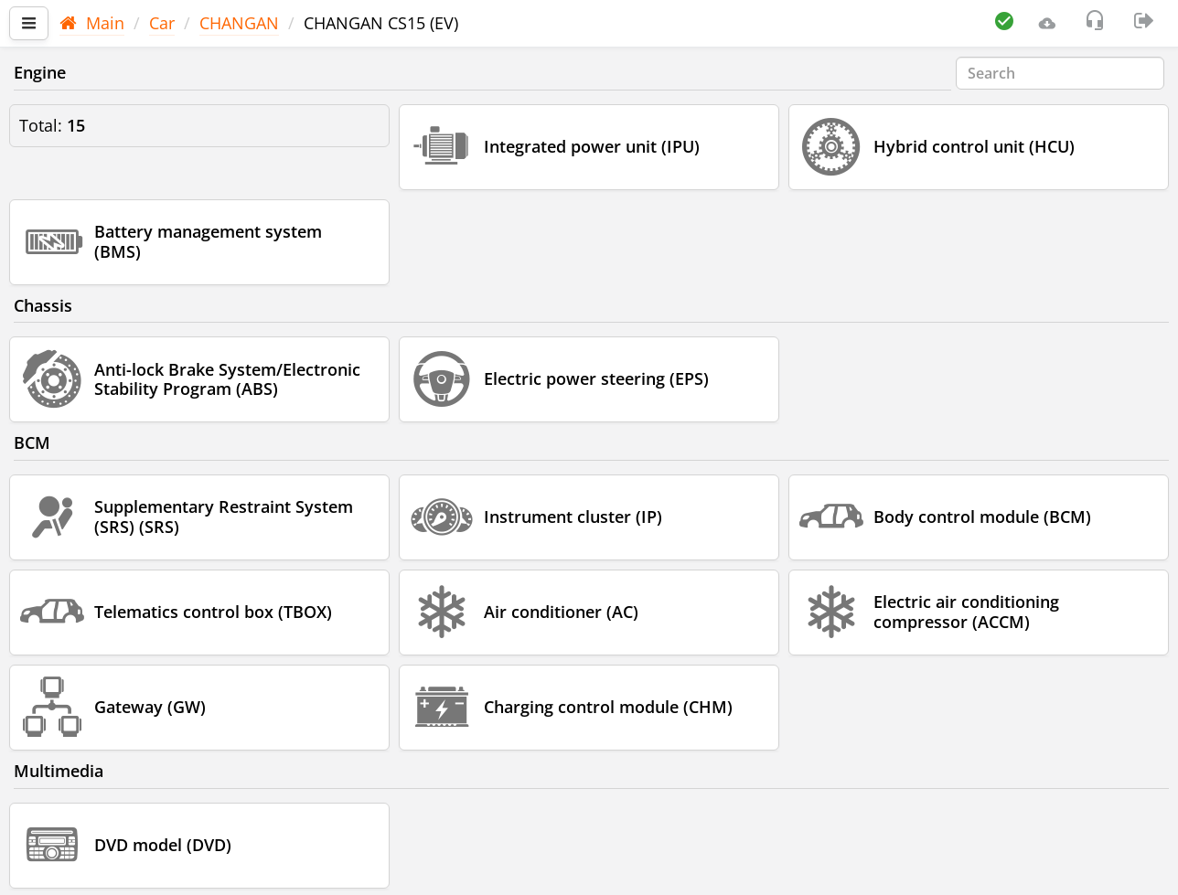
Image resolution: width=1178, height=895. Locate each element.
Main (91, 23)
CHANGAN (239, 23)
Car (162, 23)
